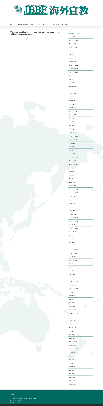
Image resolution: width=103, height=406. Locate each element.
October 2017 (72, 256)
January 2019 (72, 214)
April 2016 (72, 302)
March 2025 (72, 58)
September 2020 (73, 164)
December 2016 (73, 281)
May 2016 (71, 299)
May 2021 (71, 146)
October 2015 (72, 320)
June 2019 (72, 203)
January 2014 (72, 384)
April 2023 (72, 104)
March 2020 (72, 182)
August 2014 (72, 359)
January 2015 (72, 345)
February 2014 (73, 380)
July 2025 (71, 51)
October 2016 (72, 285)
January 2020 (72, 185)
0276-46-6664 (18, 400)
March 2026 (72, 36)
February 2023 (73, 107)
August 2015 (72, 327)
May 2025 (71, 54)
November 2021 (73, 136)
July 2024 (71, 75)
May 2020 (71, 175)
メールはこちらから (19, 402)
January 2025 (72, 61)
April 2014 (72, 373)
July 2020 (71, 168)
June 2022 (72, 118)
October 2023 (72, 93)
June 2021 (72, 143)
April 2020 (72, 178)
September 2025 (73, 47)
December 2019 (73, 189)
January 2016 (72, 310)
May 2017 (71, 271)
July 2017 (71, 263)
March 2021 (72, 153)
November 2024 (73, 68)
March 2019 (72, 210)
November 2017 (73, 253)
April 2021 (72, 150)
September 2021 (73, 139)
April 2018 (72, 242)
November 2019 (73, 193)
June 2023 (72, 100)
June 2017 (72, 267)
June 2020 (72, 171)
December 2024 (73, 65)
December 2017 (73, 249)
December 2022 (73, 111)
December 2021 (73, 132)
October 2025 (72, 44)
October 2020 (72, 161)
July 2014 (71, 363)
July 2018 (71, 235)
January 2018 (72, 246)
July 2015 (71, 331)
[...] (41, 38)
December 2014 (73, 349)
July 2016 (71, 292)
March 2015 (72, 338)
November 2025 (73, 40)
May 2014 (71, 370)
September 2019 (73, 200)
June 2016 (72, 295)
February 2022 (73, 129)
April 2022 (72, 125)
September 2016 (73, 288)
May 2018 (71, 239)
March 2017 (72, 274)
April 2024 (72, 82)
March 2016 (72, 306)
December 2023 (73, 90)
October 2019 (72, 196)
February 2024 (73, 86)
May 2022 (71, 122)
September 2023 (73, 97)
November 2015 (73, 317)
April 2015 (72, 334)
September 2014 (73, 356)
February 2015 (73, 341)
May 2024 (71, 79)
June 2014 (72, 366)
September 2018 (73, 228)
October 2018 (72, 224)
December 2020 (73, 157)
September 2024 (73, 72)
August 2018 (72, 231)
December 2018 (73, 217)
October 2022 (72, 114)
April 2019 (72, 207)
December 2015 (73, 313)
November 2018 (73, 221)
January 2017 (72, 278)
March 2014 (72, 377)
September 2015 (73, 324)
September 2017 (73, 260)
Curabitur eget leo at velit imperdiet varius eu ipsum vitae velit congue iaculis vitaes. (35, 33)
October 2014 (72, 352)
